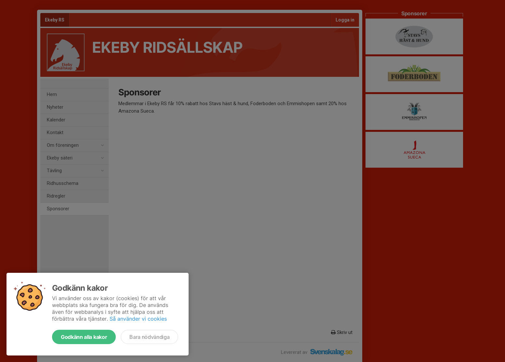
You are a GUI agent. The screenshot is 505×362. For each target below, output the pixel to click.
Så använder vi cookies (138, 318)
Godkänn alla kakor (84, 337)
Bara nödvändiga (149, 337)
